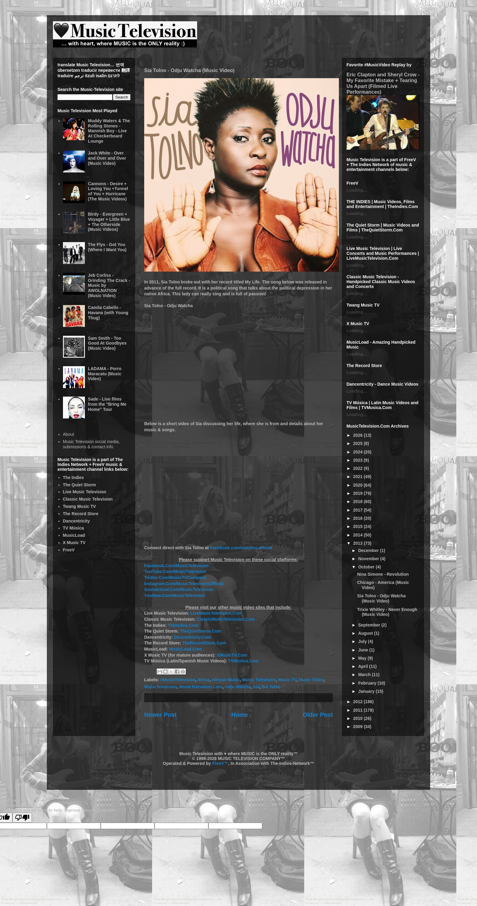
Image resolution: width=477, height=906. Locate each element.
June (363, 649)
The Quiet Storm (79, 484)
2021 (358, 476)
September (369, 625)
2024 (358, 452)
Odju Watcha (238, 686)
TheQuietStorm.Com (200, 631)
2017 (358, 510)
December (369, 550)
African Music (226, 679)
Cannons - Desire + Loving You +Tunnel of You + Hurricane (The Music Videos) (108, 191)
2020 (358, 485)
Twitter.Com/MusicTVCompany (175, 577)
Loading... (356, 190)
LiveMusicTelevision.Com (216, 613)
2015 (358, 526)
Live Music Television (84, 491)
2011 (358, 710)
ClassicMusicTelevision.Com (226, 619)
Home (240, 714)
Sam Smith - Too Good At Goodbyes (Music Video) (107, 343)
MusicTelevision (160, 686)
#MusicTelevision (177, 679)
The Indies (73, 477)
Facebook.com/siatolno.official (241, 547)
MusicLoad (74, 535)
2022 (358, 468)
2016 (358, 518)
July (363, 641)
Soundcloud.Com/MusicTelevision (178, 589)
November (369, 558)
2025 (358, 443)
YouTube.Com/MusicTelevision (175, 571)
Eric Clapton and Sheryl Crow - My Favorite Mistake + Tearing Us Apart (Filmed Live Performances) (383, 83)
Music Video (311, 679)
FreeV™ (220, 763)
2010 (358, 718)
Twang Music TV (79, 506)
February (368, 683)
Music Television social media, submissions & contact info (91, 444)
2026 (358, 435)
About (68, 434)
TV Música (73, 528)
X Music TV (74, 542)
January (367, 691)
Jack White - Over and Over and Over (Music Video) (107, 158)
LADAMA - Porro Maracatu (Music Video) (104, 373)
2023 (358, 460)
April (363, 666)
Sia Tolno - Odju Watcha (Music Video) (381, 598)
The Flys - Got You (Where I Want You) (107, 247)
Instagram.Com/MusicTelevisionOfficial (183, 583)
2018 (358, 501)
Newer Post (160, 714)
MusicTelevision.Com (200, 686)
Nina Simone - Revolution (383, 574)
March (365, 674)
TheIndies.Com (183, 625)
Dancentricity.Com (192, 637)
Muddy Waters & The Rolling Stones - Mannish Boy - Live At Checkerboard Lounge (109, 131)
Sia (256, 686)
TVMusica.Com (243, 660)
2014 (358, 535)
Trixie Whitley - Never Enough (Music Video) (387, 612)
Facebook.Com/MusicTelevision (176, 565)
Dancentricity (76, 521)
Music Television (259, 679)
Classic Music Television (88, 499)
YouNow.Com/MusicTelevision (174, 595)
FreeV (69, 549)
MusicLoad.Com (185, 649)
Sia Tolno (271, 686)
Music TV (287, 679)
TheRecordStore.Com (204, 642)
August (366, 633)
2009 (358, 726)
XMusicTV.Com (232, 655)
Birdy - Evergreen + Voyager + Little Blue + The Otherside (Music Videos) (109, 222)
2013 (358, 543)
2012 (358, 701)
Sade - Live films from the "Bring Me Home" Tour (107, 404)
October (367, 566)
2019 (358, 493)
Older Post (318, 714)
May (362, 658)
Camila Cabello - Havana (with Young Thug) (108, 312)
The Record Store (81, 513)
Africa (203, 679)
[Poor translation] (22, 818)
